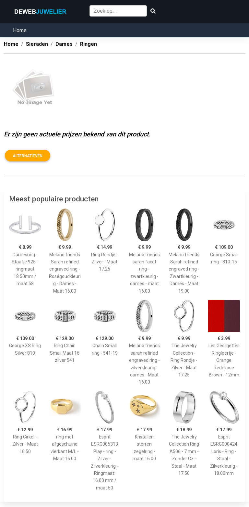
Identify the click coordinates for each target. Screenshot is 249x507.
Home (20, 30)
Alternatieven (27, 156)
